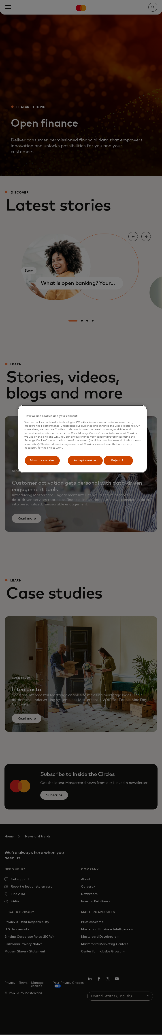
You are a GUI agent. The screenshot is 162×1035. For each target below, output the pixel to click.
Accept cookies (85, 460)
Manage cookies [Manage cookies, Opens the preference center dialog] (42, 460)
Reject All (118, 460)
